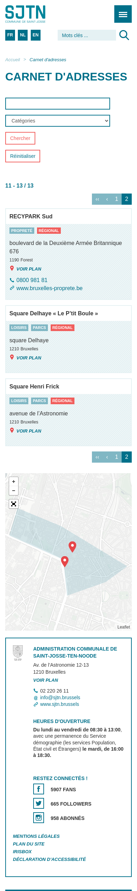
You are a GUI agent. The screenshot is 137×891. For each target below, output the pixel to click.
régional (49, 231)
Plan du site (28, 844)
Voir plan (25, 269)
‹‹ (97, 199)
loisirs (19, 328)
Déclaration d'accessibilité (49, 859)
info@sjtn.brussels (60, 697)
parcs (39, 328)
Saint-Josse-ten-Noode (35, 14)
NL (23, 35)
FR (10, 35)
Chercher (20, 138)
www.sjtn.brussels (59, 704)
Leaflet (123, 627)
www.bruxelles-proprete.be (49, 288)
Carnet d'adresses (48, 59)
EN (35, 35)
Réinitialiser (22, 156)
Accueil (12, 59)
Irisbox (22, 851)
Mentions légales (36, 836)
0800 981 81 (32, 280)
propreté (22, 231)
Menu (120, 10)
